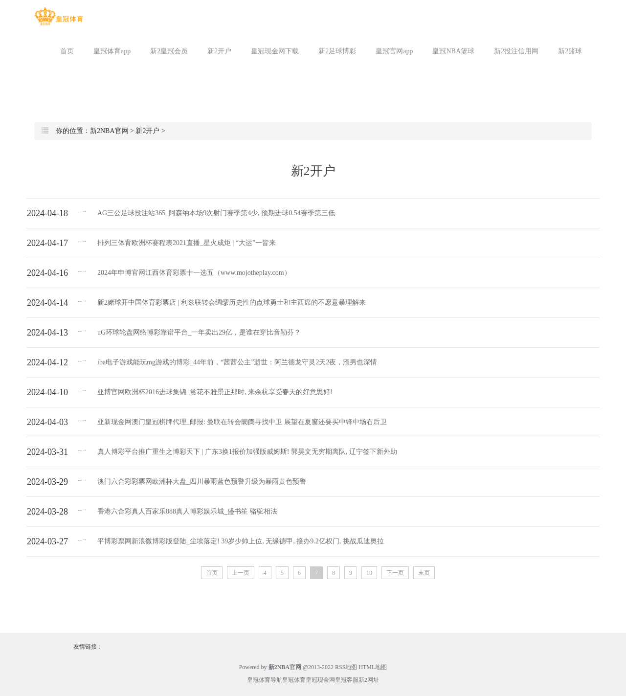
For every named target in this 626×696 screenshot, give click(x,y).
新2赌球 (570, 51)
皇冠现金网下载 (275, 51)
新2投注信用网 (516, 51)
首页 (67, 51)
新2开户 (219, 51)
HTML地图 (372, 667)
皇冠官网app (394, 51)
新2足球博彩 (337, 51)
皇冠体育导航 (264, 679)
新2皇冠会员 (169, 51)
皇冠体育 (294, 679)
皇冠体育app (112, 51)
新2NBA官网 (109, 131)
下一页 (395, 572)
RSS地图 (346, 667)
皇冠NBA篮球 (453, 51)
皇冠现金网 (320, 679)
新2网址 (368, 679)
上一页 (240, 572)
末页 (424, 572)
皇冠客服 (346, 679)
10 (369, 572)
